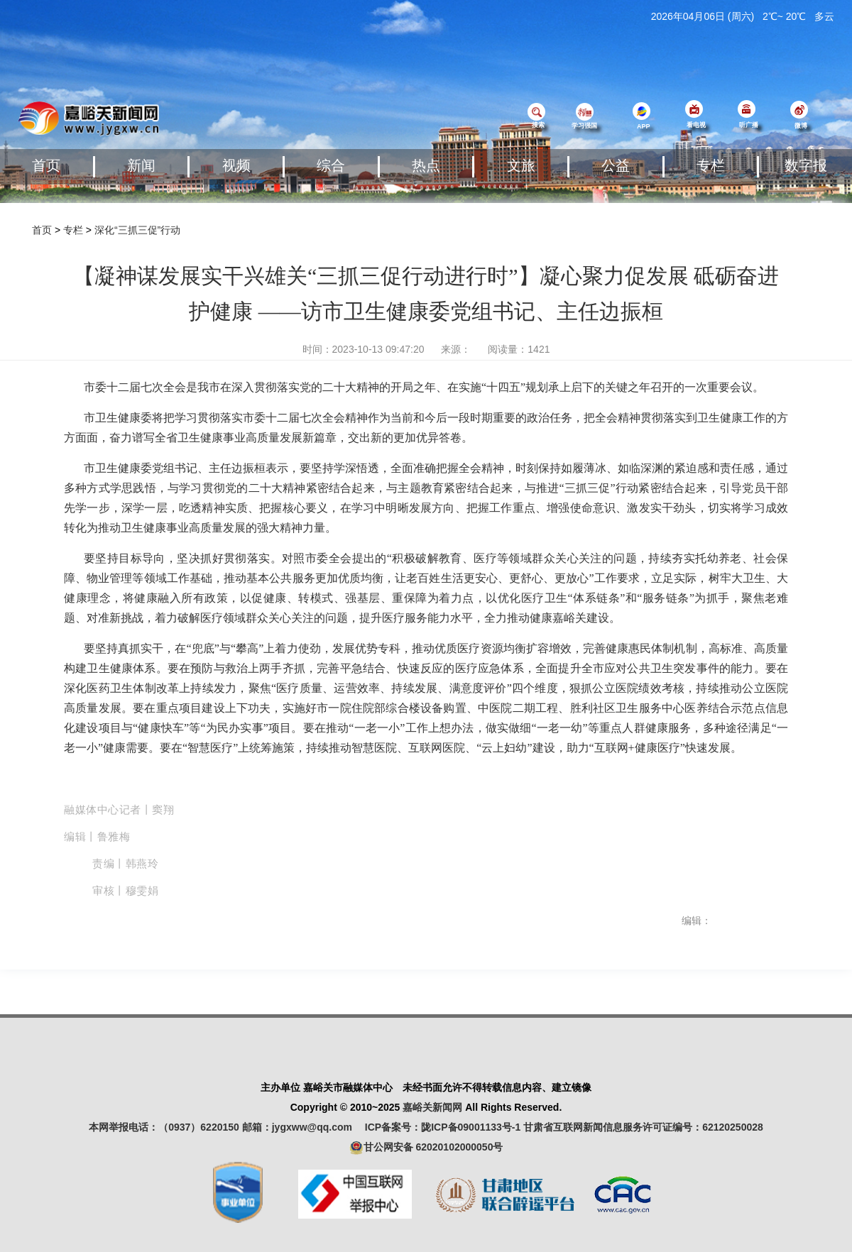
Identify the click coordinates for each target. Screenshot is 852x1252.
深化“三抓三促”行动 (137, 230)
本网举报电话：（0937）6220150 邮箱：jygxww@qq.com (225, 1127)
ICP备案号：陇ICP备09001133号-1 (442, 1127)
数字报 (806, 165)
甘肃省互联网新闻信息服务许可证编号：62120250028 (643, 1127)
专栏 (711, 165)
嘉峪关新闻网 (432, 1107)
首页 (46, 165)
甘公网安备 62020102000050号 (426, 1148)
